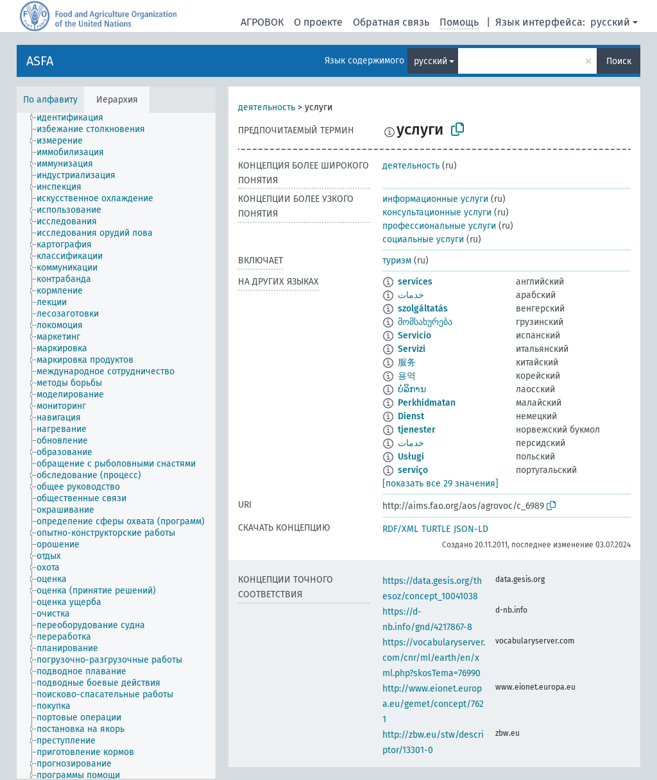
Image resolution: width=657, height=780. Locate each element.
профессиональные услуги (439, 225)
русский (610, 22)
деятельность (266, 107)
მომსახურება (425, 322)
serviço (413, 470)
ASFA (39, 61)
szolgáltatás (423, 308)
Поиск (618, 61)
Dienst (411, 416)
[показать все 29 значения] (440, 483)
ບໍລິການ (412, 389)
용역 (407, 375)
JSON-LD (471, 529)
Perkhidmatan (427, 402)
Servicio (414, 335)
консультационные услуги (436, 212)
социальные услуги (423, 239)
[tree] (116, 446)
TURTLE (436, 529)
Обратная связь (391, 22)
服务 (407, 362)
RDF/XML (400, 529)
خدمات (411, 295)
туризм (396, 260)
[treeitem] (75, 118)
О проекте (318, 22)
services (415, 281)
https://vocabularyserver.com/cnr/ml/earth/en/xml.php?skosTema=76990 (433, 658)
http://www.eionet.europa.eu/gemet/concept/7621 (433, 704)
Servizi (411, 349)
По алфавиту (50, 99)
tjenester (417, 429)
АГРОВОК (262, 22)
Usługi (411, 456)
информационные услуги (435, 199)
